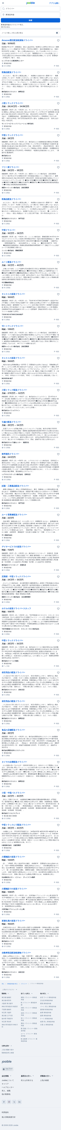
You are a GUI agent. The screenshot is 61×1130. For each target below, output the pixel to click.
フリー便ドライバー (10, 167)
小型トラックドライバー (12, 103)
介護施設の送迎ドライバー (13, 857)
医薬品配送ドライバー (11, 72)
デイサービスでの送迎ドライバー (16, 546)
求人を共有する (27, 1080)
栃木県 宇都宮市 (7, 1018)
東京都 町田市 (6, 1000)
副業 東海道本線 (45, 1015)
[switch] (57, 33)
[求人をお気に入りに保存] (58, 40)
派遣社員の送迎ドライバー (13, 921)
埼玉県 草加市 (6, 1021)
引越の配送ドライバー (11, 422)
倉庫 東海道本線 (45, 1012)
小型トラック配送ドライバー (14, 390)
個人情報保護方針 (9, 1117)
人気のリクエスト (10, 989)
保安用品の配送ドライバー (13, 672)
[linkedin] (19, 1102)
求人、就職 (6, 1091)
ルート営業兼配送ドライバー (14, 515)
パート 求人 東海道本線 (48, 1006)
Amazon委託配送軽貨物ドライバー (17, 40)
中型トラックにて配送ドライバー (16, 825)
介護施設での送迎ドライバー (14, 889)
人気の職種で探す (8, 1050)
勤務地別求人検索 (8, 1053)
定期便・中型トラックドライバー (16, 576)
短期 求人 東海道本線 (47, 1021)
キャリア (5, 1084)
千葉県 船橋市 (6, 1009)
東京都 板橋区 (6, 997)
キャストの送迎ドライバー (13, 294)
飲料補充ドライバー (10, 454)
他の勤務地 (6, 1094)
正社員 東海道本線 (46, 1000)
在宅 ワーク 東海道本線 (48, 997)
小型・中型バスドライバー (13, 793)
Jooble (15, 1125)
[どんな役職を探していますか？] (30, 8)
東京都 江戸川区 (7, 1015)
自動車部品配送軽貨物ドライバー (16, 953)
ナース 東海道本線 (46, 1018)
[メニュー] (3, 3)
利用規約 (5, 1112)
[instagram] (9, 1102)
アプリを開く (54, 3)
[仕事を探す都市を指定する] (30, 14)
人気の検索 (44, 1080)
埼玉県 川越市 (6, 1012)
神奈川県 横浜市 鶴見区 (10, 1006)
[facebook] (4, 1102)
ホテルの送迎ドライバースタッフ (16, 608)
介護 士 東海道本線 (46, 1025)
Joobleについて (8, 1080)
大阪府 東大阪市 (7, 1003)
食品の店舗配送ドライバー (13, 730)
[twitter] (14, 1102)
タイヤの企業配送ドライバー (14, 762)
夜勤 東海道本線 (45, 1003)
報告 (56, 66)
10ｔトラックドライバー (12, 326)
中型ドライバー (8, 230)
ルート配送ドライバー (11, 262)
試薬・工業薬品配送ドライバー (15, 486)
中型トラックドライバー (12, 135)
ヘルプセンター (8, 1087)
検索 (30, 20)
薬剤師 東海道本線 (46, 1009)
